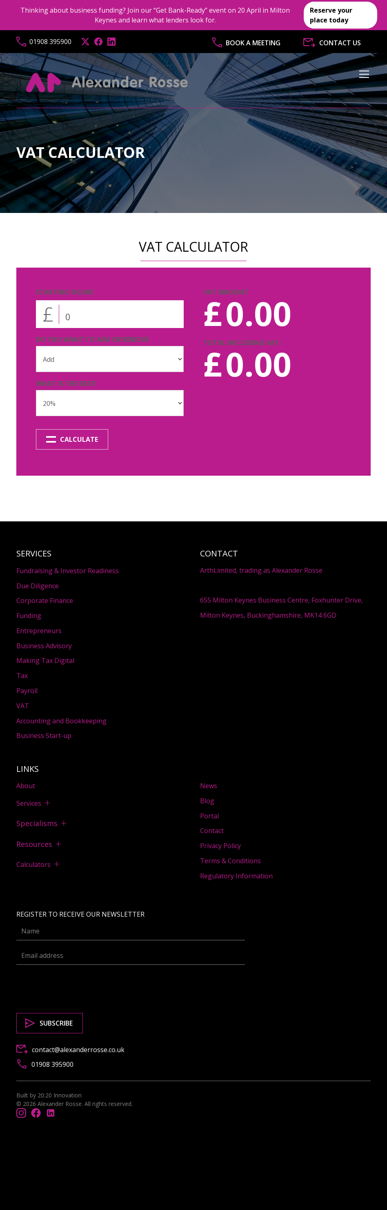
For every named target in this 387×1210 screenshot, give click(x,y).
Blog (207, 800)
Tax (22, 675)
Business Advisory (44, 645)
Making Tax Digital (45, 660)
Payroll (27, 690)
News (208, 785)
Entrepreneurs (39, 630)
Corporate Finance (44, 600)
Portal (209, 815)
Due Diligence (37, 585)
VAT (22, 705)
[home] (107, 82)
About (25, 785)
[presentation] (78, 987)
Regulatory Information (236, 875)
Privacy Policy (220, 845)
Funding (28, 615)
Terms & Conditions (230, 860)
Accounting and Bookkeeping (61, 720)
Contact (212, 830)
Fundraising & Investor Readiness (67, 570)
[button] (362, 82)
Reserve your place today (331, 15)
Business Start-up (43, 735)
